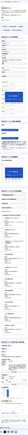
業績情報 (21, 26)
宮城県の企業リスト (8, 1)
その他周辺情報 (6, 30)
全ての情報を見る (13, 96)
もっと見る (14, 371)
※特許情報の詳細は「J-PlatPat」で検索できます (11, 356)
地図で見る (4, 61)
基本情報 (5, 26)
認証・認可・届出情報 (17, 30)
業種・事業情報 (13, 26)
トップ (2, 1)
